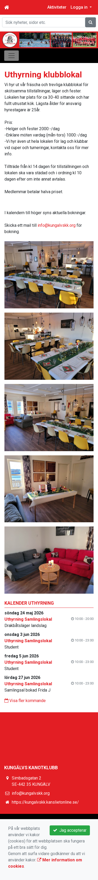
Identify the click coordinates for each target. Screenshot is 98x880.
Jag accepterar (70, 830)
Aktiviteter (56, 7)
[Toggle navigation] (11, 55)
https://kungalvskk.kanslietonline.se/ (45, 802)
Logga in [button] (80, 7)
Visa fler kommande (25, 700)
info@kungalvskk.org (57, 225)
